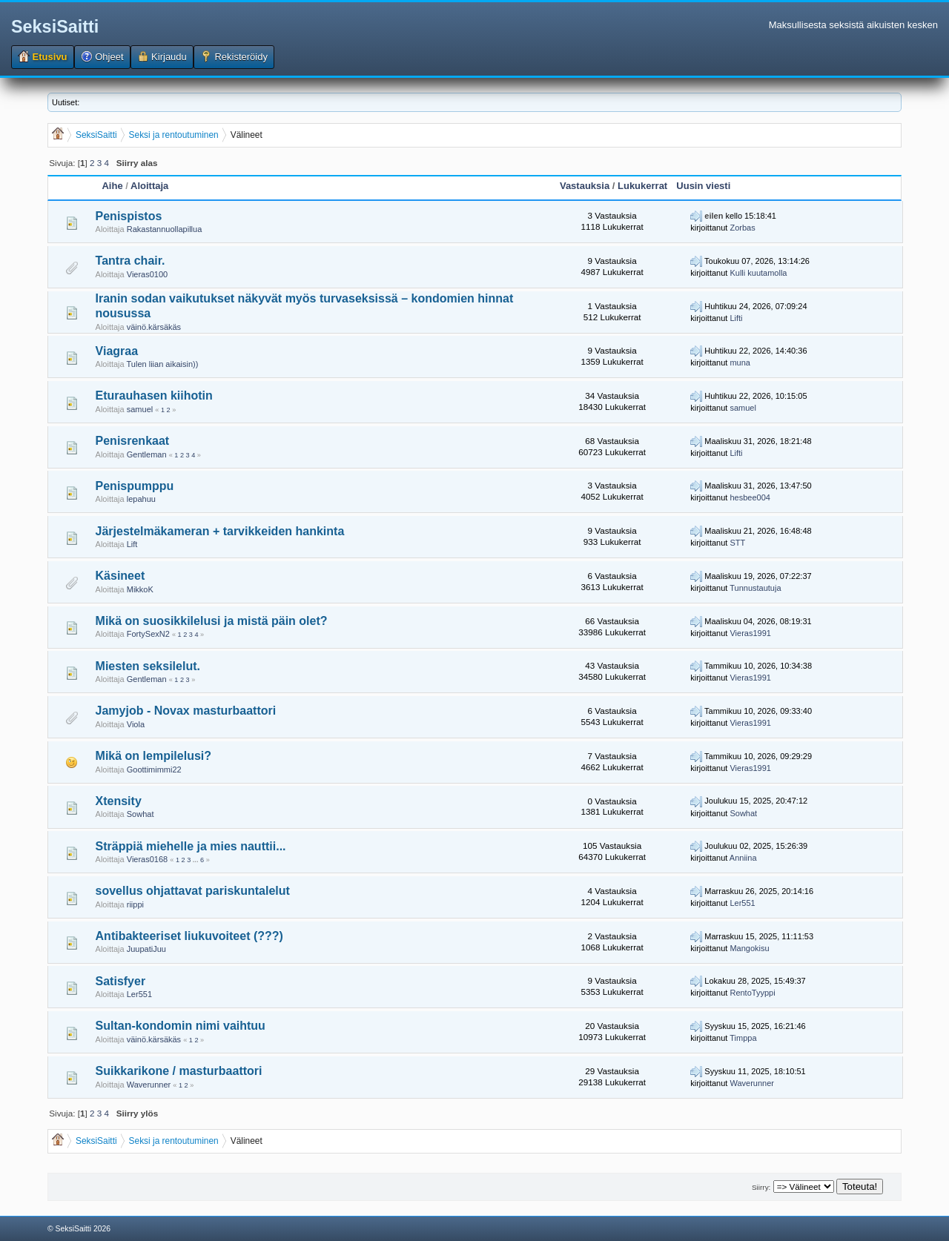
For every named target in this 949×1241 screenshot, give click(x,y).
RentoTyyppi (752, 992)
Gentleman (147, 454)
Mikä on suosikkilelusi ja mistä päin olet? (212, 621)
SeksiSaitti (55, 26)
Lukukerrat (642, 185)
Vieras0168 (147, 859)
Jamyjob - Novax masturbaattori (186, 710)
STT (737, 542)
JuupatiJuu (146, 948)
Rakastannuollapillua (164, 229)
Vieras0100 (147, 274)
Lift (132, 544)
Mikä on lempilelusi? (153, 755)
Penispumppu (135, 486)
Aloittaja (149, 185)
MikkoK (140, 589)
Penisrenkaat (133, 440)
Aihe (112, 185)
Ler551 (742, 903)
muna (740, 362)
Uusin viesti (703, 185)
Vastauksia (584, 185)
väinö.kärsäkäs (154, 326)
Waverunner (149, 1084)
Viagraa (117, 351)
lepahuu (141, 498)
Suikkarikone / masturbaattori (179, 1071)
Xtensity (119, 801)
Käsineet (120, 575)
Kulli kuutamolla (758, 272)
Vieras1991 (750, 633)
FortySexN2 (148, 633)
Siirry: (761, 1187)
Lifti (736, 318)
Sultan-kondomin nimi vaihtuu (180, 1025)
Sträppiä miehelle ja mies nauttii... (191, 846)
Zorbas (742, 227)
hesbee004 (750, 497)
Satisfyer (121, 981)
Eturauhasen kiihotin (154, 395)
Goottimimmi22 (154, 769)
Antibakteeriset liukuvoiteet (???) (189, 936)
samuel (140, 409)
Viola (136, 724)
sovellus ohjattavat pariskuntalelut (193, 890)
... (196, 860)
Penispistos (129, 216)
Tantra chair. (130, 260)
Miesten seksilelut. (148, 666)
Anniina (743, 857)
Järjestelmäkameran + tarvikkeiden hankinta (220, 531)
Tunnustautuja (755, 587)
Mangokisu (749, 948)
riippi (135, 904)
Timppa (743, 1037)
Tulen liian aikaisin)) (163, 364)
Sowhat (140, 814)
